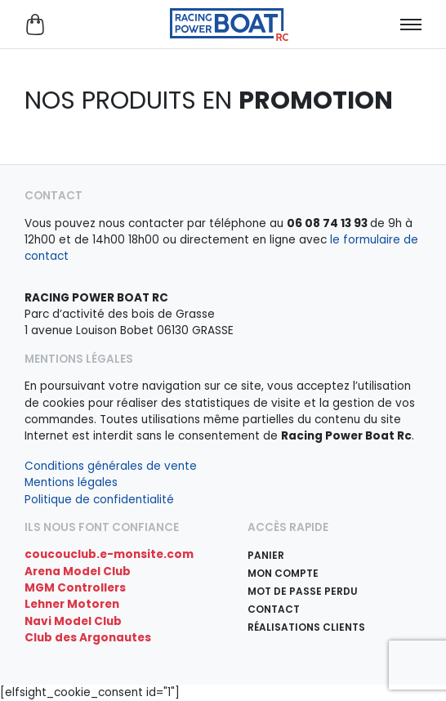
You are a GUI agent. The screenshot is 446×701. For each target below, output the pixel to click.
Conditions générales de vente (111, 466)
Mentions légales (71, 482)
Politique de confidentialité (99, 499)
